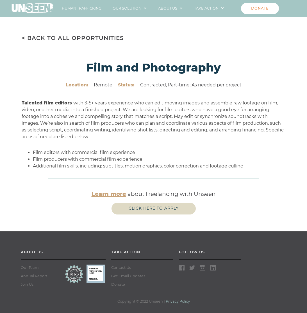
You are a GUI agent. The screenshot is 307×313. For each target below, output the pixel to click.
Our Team (30, 267)
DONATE (260, 8)
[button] (130, 8)
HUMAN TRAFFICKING (81, 8)
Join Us (27, 284)
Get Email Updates (128, 276)
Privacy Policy (178, 301)
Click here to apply (154, 208)
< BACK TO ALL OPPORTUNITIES (73, 38)
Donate (118, 284)
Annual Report (34, 276)
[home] (32, 6)
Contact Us (121, 267)
